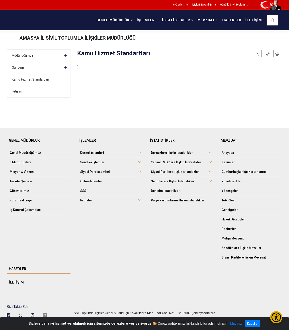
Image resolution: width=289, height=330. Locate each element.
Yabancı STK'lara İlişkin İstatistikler (176, 162)
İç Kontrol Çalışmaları (25, 210)
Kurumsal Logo (21, 200)
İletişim (17, 91)
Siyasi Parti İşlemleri (95, 172)
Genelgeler (230, 210)
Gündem (18, 67)
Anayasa (228, 152)
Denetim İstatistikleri (166, 191)
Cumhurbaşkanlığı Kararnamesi (245, 172)
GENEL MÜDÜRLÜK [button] (112, 20)
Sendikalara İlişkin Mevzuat (241, 248)
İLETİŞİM (253, 20)
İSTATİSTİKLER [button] (176, 20)
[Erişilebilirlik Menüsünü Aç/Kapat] (276, 317)
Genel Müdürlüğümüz (25, 152)
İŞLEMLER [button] (146, 20)
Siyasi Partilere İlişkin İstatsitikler (175, 172)
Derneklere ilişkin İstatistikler (172, 152)
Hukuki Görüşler (233, 219)
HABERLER (231, 20)
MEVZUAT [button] (206, 20)
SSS (83, 191)
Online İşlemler (91, 181)
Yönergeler (230, 191)
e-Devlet (178, 4)
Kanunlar (228, 162)
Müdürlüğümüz (22, 56)
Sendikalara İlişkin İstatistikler (172, 181)
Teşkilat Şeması (21, 181)
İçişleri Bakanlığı (202, 4)
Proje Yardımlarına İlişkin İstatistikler (178, 200)
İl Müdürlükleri (20, 162)
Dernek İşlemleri (92, 152)
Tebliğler (228, 200)
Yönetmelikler (232, 181)
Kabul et (252, 323)
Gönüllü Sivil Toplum (232, 4)
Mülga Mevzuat (233, 238)
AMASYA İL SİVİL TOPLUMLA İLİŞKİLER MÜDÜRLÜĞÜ (78, 38)
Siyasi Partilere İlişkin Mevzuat (244, 257)
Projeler (86, 200)
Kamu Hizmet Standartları (30, 79)
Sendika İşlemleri (92, 162)
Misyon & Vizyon (22, 172)
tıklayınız (235, 323)
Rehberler (229, 229)
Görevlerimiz (19, 191)
